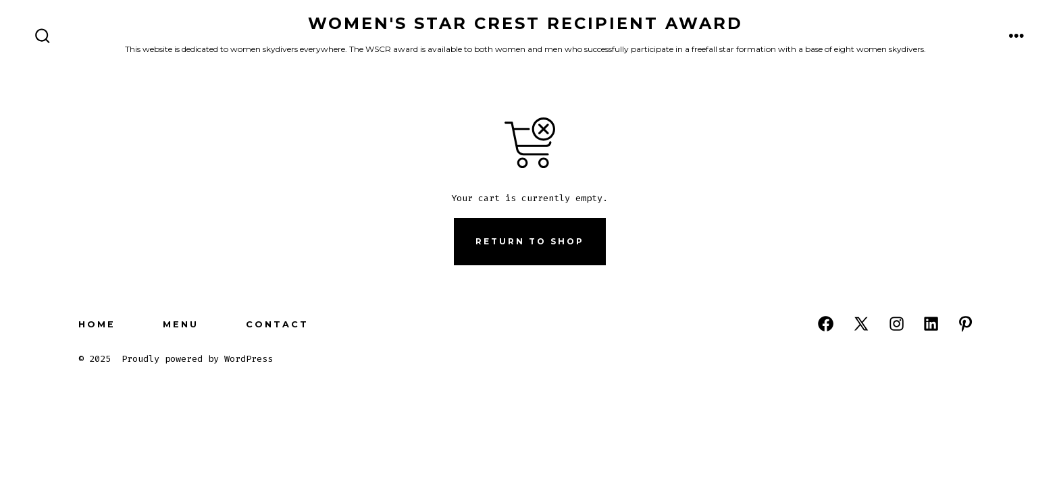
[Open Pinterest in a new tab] (965, 323)
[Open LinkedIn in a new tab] (931, 323)
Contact (277, 324)
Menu (181, 324)
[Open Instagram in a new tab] (896, 323)
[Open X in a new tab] (861, 323)
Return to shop (529, 241)
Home (96, 324)
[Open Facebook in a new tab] (825, 323)
